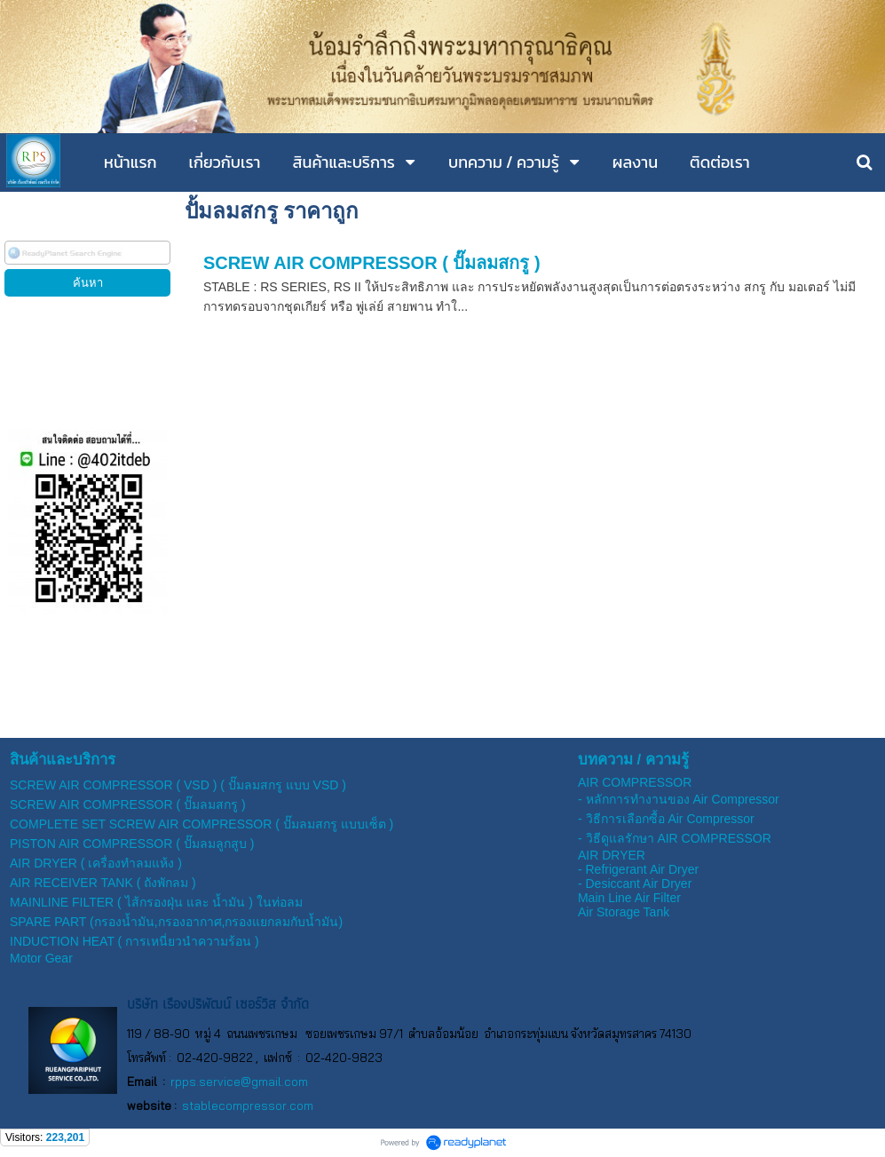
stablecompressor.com (247, 1105)
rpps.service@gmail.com (239, 1081)
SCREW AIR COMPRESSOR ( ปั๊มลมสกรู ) (372, 263)
